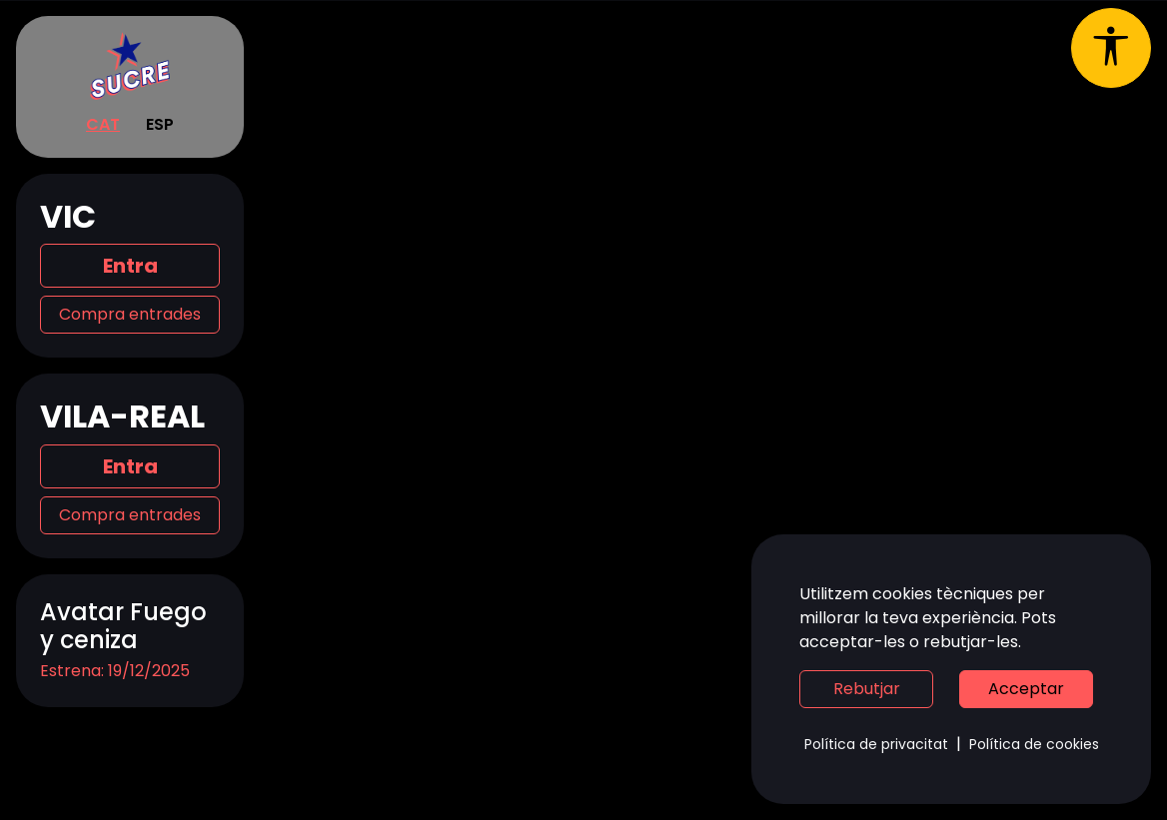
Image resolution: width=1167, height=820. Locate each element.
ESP (160, 124)
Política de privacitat (876, 744)
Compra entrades (130, 314)
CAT (103, 124)
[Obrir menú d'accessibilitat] (1111, 48)
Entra (130, 266)
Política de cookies (1034, 744)
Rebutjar (866, 688)
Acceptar (1026, 688)
